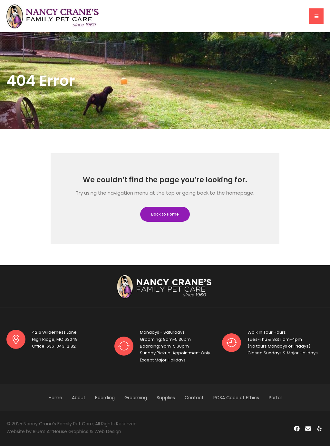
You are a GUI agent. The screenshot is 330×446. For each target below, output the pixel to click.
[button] (316, 16)
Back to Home (165, 214)
